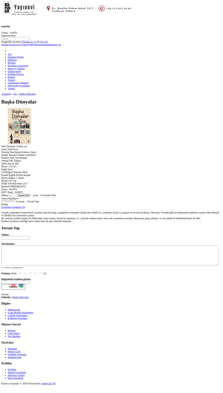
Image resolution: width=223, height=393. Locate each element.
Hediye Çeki (14, 355)
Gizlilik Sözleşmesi (18, 319)
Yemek (11, 88)
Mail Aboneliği (15, 382)
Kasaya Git (55, 44)
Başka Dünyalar (27, 94)
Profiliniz (36, 44)
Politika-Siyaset (16, 74)
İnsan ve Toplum (16, 68)
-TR (53, 387)
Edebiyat (12, 60)
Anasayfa (6, 44)
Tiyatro (11, 80)
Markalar (12, 352)
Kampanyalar (14, 361)
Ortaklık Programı (17, 358)
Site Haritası (14, 340)
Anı (9, 54)
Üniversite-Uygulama (19, 85)
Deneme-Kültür (16, 57)
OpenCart (46, 387)
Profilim (12, 373)
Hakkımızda (14, 313)
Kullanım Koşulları (17, 322)
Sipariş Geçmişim (17, 376)
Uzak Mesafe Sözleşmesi (20, 316)
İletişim (11, 62)
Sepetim (45, 44)
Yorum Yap (33, 201)
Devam (5, 298)
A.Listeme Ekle (48, 195)
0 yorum (20, 201)
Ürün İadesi (14, 337)
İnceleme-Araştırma (18, 65)
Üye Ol (44, 41)
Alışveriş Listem (16, 379)
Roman (11, 77)
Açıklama (6, 207)
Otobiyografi (14, 71)
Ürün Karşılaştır (9, 198)
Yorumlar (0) (18, 207)
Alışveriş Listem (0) (21, 44)
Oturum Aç (27, 41)
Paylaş (4, 204)
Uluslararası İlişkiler (18, 82)
